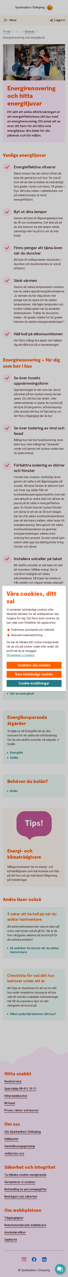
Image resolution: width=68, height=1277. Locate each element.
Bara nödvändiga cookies (34, 674)
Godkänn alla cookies (34, 665)
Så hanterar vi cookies (20, 655)
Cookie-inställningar (34, 683)
